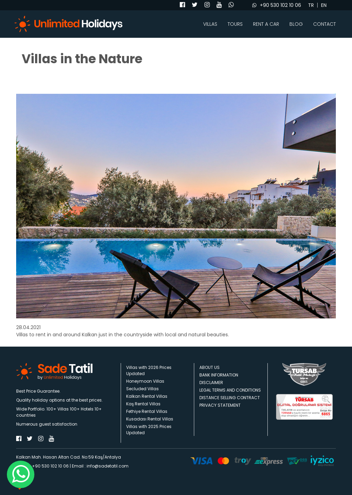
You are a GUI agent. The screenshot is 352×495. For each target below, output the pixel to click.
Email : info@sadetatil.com (100, 466)
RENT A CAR (266, 24)
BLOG (296, 24)
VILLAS (210, 24)
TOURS (235, 24)
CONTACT (324, 24)
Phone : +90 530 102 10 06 (42, 466)
